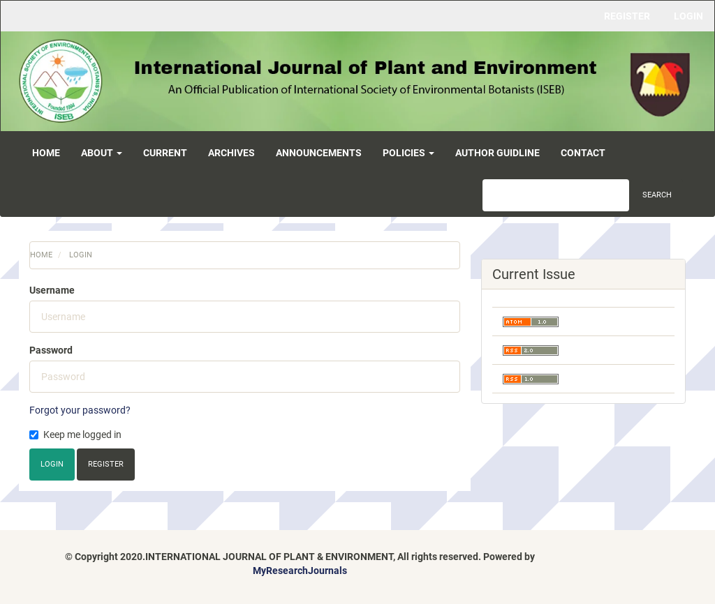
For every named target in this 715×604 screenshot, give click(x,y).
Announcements (319, 152)
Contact (583, 152)
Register (627, 16)
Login (688, 16)
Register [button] (106, 464)
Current (165, 152)
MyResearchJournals (300, 570)
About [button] (101, 152)
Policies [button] (408, 152)
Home (46, 152)
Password (51, 350)
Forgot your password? (80, 410)
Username (52, 290)
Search (657, 194)
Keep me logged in (75, 434)
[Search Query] (555, 195)
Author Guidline (497, 152)
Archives (231, 152)
